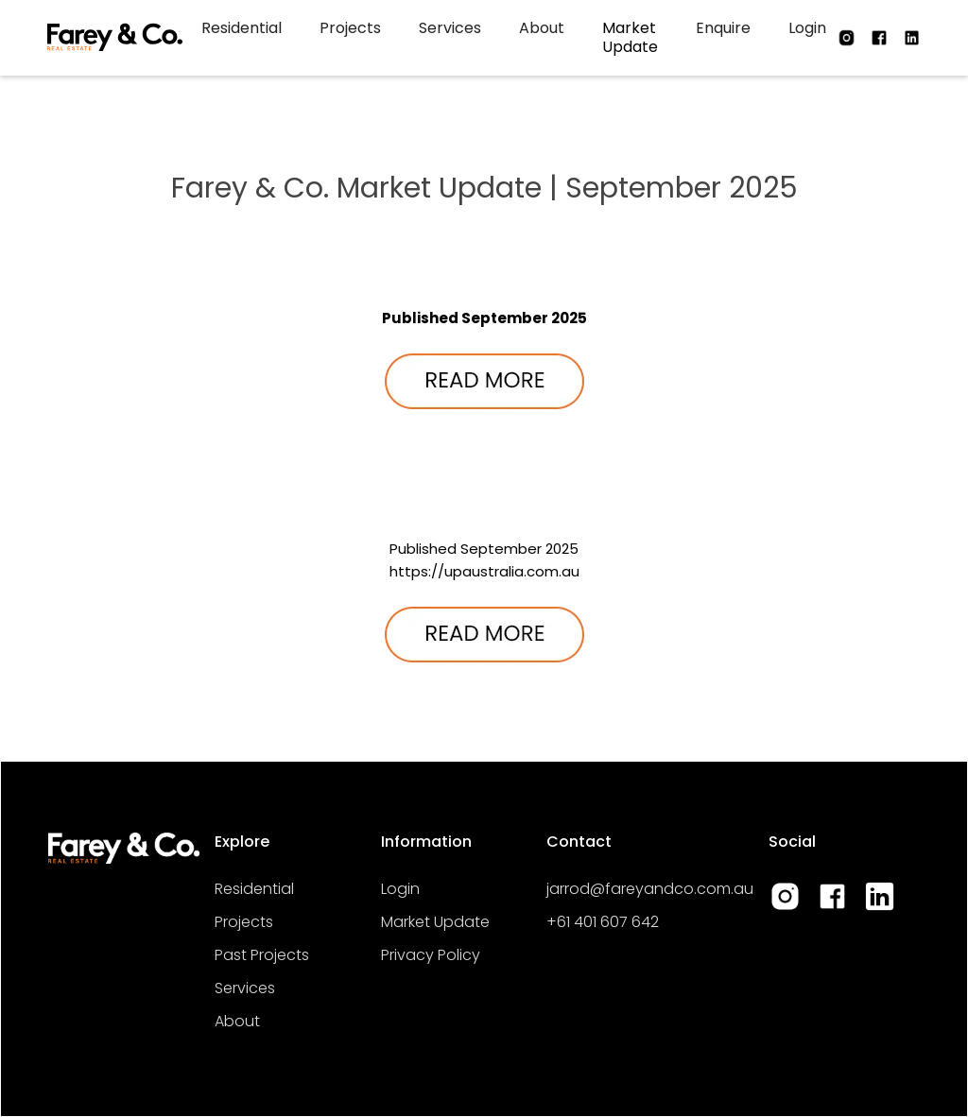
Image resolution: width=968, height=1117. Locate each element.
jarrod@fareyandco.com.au (649, 889)
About (541, 28)
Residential (241, 28)
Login (807, 28)
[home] (114, 38)
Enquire (723, 28)
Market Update (630, 37)
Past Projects (262, 955)
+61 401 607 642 (602, 922)
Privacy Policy (430, 955)
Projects (350, 28)
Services (450, 28)
